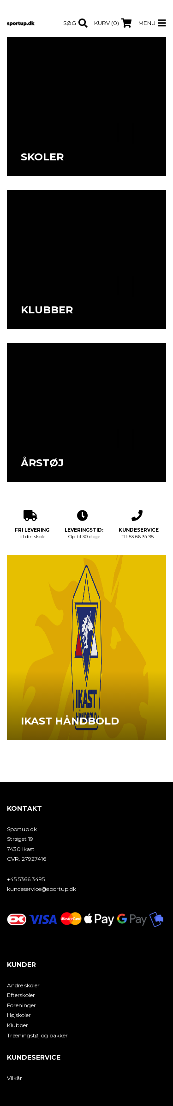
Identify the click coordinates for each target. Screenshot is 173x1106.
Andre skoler (23, 985)
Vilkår (14, 1077)
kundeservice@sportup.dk (41, 888)
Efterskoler (21, 995)
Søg (69, 22)
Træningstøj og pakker (37, 1035)
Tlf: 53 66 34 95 (139, 525)
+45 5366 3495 (26, 879)
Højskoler (19, 1014)
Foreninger (21, 1005)
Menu (146, 22)
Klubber (17, 1025)
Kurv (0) (106, 22)
